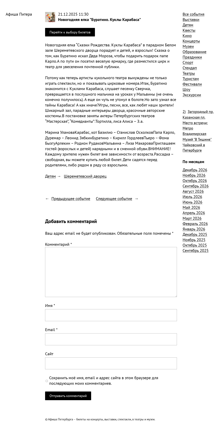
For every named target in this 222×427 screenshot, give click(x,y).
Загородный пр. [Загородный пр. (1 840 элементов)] (201, 111)
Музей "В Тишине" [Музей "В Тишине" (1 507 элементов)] (197, 139)
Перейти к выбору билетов (70, 32)
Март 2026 (192, 218)
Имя (50, 305)
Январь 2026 (194, 229)
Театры (189, 73)
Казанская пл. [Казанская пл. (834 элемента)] (194, 117)
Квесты (189, 30)
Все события (193, 14)
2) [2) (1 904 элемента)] (184, 111)
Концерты (191, 41)
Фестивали (192, 84)
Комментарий (58, 244)
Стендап (190, 67)
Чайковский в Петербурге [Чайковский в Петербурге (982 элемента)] (194, 147)
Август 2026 (193, 191)
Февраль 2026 (195, 223)
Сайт (49, 353)
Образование (194, 51)
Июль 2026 (192, 196)
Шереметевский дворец (85, 176)
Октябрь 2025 (195, 245)
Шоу (186, 89)
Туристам (191, 78)
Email (51, 329)
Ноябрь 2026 (194, 175)
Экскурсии (192, 94)
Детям (50, 176)
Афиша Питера (19, 14)
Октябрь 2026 (195, 180)
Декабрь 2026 (195, 169)
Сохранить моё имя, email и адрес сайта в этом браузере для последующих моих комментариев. (103, 380)
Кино (187, 35)
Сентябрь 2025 (196, 250)
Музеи (188, 46)
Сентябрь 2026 (196, 185)
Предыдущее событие (70, 198)
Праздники (192, 57)
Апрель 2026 (194, 212)
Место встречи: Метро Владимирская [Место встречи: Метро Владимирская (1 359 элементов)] (195, 128)
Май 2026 (191, 207)
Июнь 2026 (192, 202)
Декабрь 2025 (195, 234)
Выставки (191, 19)
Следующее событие (114, 198)
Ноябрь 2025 (194, 239)
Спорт (188, 62)
